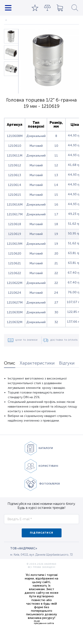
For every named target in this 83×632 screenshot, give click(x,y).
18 (56, 224)
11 (56, 155)
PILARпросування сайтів (44, 622)
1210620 (14, 253)
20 (56, 253)
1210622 (14, 273)
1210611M (14, 155)
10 (56, 146)
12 (56, 165)
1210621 (14, 263)
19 (56, 234)
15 (56, 195)
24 (56, 293)
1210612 (14, 165)
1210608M (15, 136)
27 (56, 302)
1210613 (14, 175)
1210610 (14, 146)
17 (56, 214)
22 (56, 273)
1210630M (15, 312)
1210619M (14, 244)
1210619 (14, 234)
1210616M (15, 204)
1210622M (14, 283)
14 (56, 185)
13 (56, 175)
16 (56, 204)
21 (56, 263)
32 (56, 322)
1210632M (14, 322)
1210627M (15, 302)
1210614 (14, 185)
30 (56, 312)
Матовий (36, 146)
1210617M (15, 214)
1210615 (14, 195)
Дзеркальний (36, 136)
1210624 (14, 293)
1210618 (14, 224)
